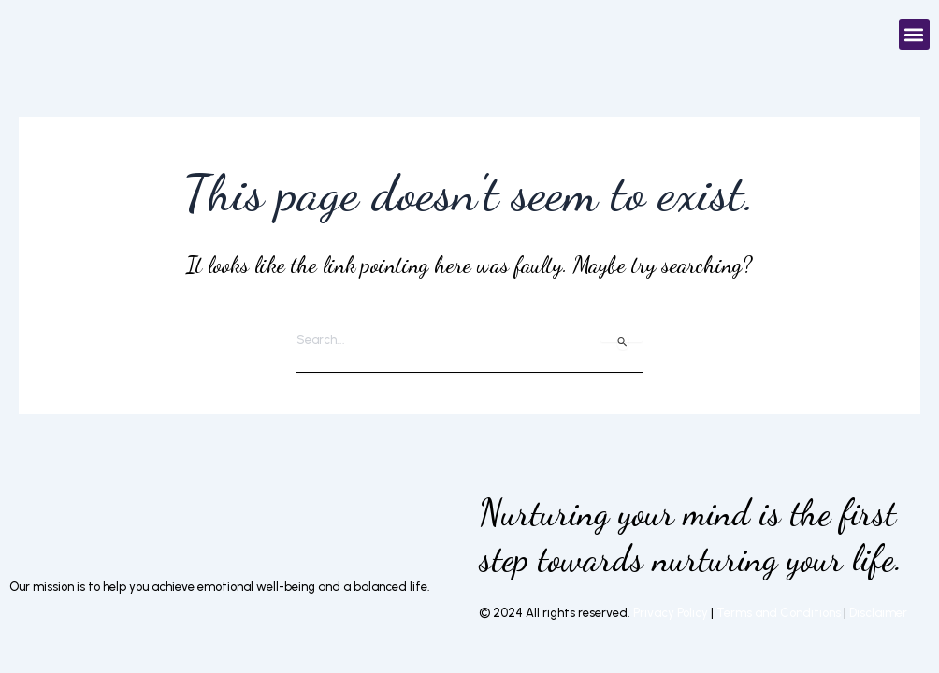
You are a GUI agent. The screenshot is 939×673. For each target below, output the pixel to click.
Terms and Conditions (780, 613)
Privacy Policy (670, 613)
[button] (914, 34)
